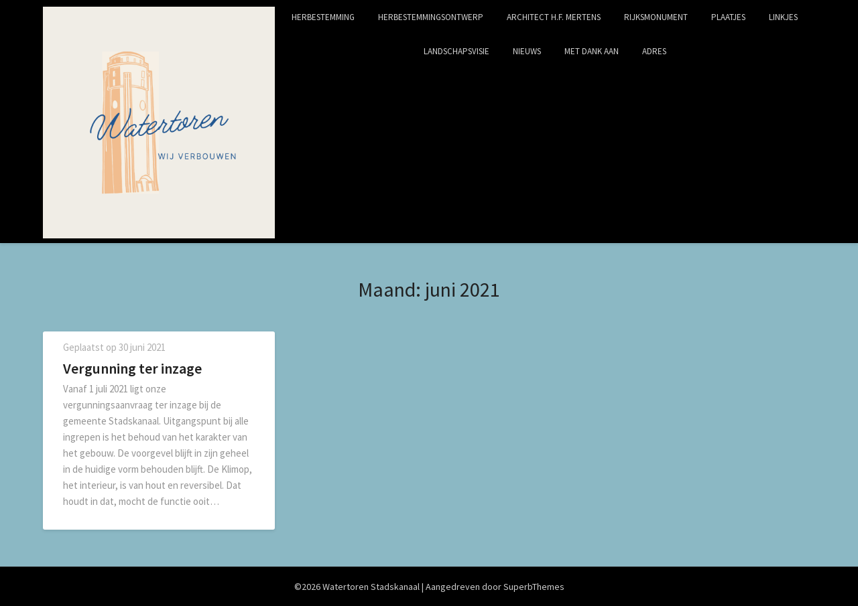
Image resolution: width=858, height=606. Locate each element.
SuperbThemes (533, 587)
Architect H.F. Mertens (554, 17)
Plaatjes (728, 17)
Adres (654, 51)
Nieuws (527, 51)
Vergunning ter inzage (132, 368)
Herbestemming (323, 17)
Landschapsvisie (456, 51)
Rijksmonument (656, 17)
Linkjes (783, 17)
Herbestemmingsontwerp (430, 17)
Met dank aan (591, 51)
